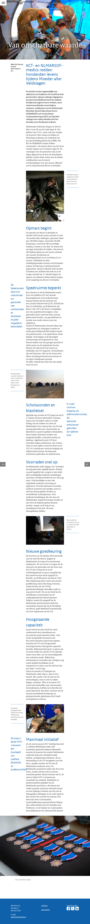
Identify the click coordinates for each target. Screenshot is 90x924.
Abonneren (45, 909)
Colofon (44, 905)
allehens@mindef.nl (18, 917)
